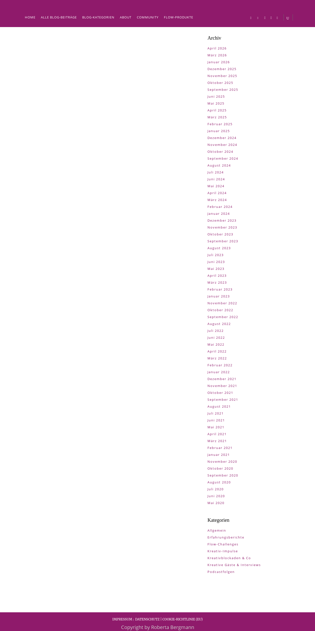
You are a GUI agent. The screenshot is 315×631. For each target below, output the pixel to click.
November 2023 (222, 227)
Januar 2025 (218, 131)
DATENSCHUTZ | (148, 619)
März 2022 (217, 358)
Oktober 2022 (220, 310)
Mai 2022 (215, 344)
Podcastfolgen (221, 571)
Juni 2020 (216, 496)
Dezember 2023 (221, 220)
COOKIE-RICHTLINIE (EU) (182, 619)
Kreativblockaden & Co (229, 558)
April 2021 (217, 434)
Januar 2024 (218, 213)
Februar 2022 (220, 365)
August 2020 (219, 482)
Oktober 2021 (220, 392)
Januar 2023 (218, 296)
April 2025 (217, 110)
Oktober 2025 (220, 82)
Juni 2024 (216, 179)
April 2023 (217, 275)
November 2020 (222, 461)
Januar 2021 (218, 454)
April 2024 (217, 193)
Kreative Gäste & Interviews (234, 565)
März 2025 (217, 117)
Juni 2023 (216, 262)
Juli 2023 (215, 255)
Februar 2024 (220, 206)
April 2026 (217, 48)
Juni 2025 (216, 96)
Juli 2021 (215, 413)
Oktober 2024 (220, 151)
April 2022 (217, 351)
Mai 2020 (215, 503)
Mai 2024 (215, 186)
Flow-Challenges (222, 544)
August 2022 (219, 324)
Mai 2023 (215, 268)
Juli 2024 (215, 172)
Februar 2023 (220, 289)
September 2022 (222, 317)
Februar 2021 (220, 448)
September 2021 (222, 399)
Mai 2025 (215, 103)
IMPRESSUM (122, 619)
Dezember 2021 (221, 379)
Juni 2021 (216, 420)
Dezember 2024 (221, 138)
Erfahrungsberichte (225, 537)
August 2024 (219, 165)
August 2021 (219, 406)
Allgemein (216, 530)
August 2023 (219, 248)
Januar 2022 (218, 372)
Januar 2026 (218, 62)
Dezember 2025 (221, 69)
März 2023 (217, 282)
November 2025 (222, 76)
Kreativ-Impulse (222, 551)
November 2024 (222, 144)
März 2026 (217, 55)
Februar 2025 (220, 124)
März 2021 (217, 441)
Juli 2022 (215, 330)
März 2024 (217, 200)
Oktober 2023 (220, 234)
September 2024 (222, 158)
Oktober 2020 (220, 468)
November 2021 (222, 386)
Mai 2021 (215, 427)
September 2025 (222, 89)
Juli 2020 (215, 489)
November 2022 (222, 303)
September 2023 (222, 241)
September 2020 (222, 475)
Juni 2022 (216, 337)
